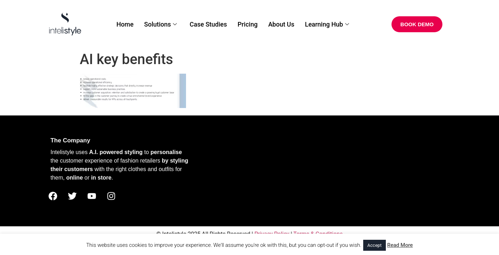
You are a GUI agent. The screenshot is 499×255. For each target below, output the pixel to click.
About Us (281, 24)
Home (124, 24)
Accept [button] (374, 245)
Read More (400, 245)
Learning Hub (327, 24)
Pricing (248, 24)
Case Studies (208, 24)
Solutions (160, 24)
